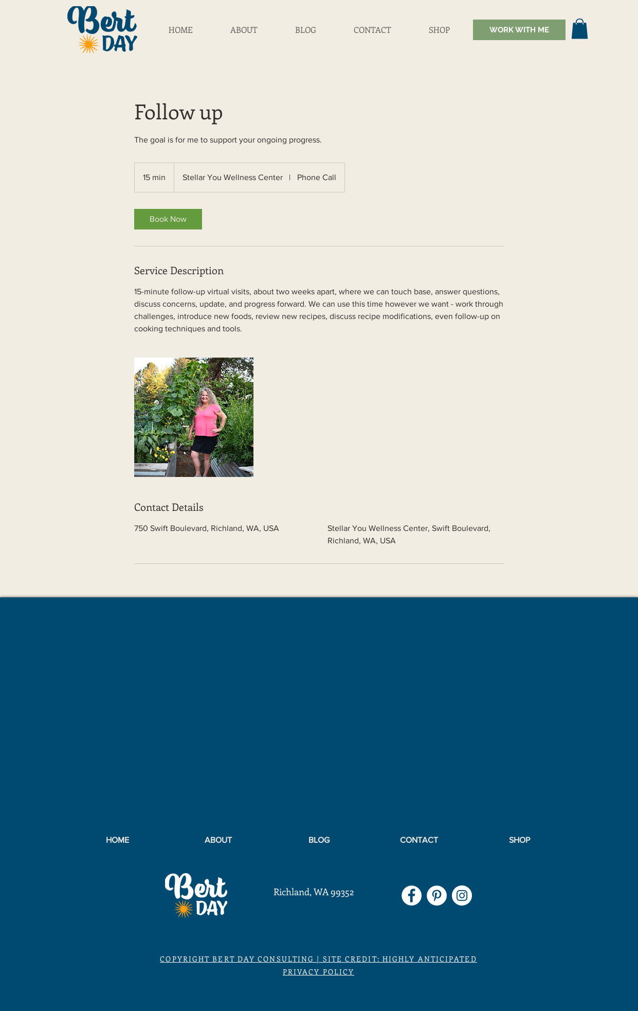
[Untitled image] (193, 417)
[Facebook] (412, 895)
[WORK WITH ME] (519, 30)
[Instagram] (462, 895)
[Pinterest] (437, 895)
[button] (579, 29)
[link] (168, 219)
